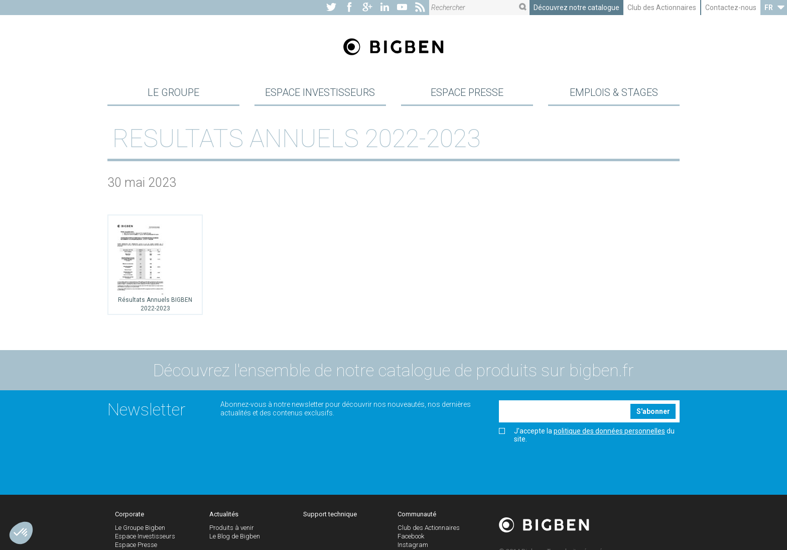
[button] (21, 533)
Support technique (330, 514)
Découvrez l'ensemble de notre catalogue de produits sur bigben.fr (393, 370)
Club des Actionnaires (661, 8)
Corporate (129, 514)
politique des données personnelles (609, 431)
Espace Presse (467, 92)
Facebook (411, 536)
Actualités (223, 514)
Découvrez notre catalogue (576, 8)
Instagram (413, 544)
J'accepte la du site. (587, 435)
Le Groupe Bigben (140, 527)
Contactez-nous (730, 8)
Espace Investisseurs (320, 92)
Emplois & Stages (614, 92)
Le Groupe (173, 92)
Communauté (417, 514)
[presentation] (575, 465)
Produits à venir (231, 527)
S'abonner (653, 411)
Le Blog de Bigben (234, 536)
